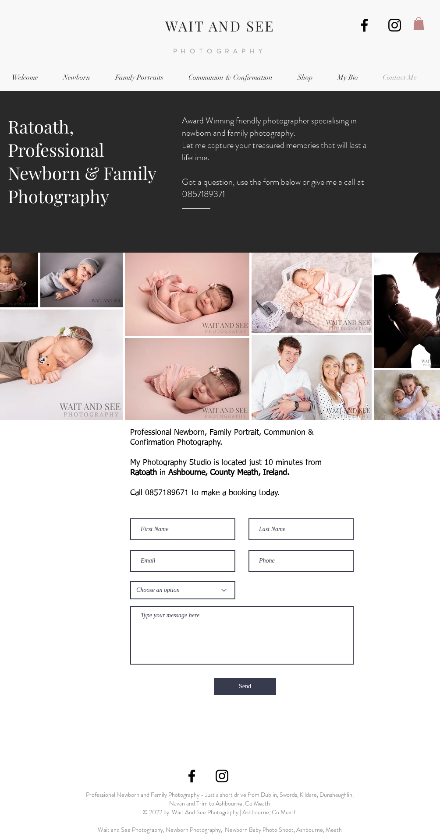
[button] (418, 23)
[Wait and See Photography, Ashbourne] (364, 25)
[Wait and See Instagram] (394, 25)
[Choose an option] (182, 590)
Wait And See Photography (205, 812)
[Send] (245, 686)
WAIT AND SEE (219, 25)
